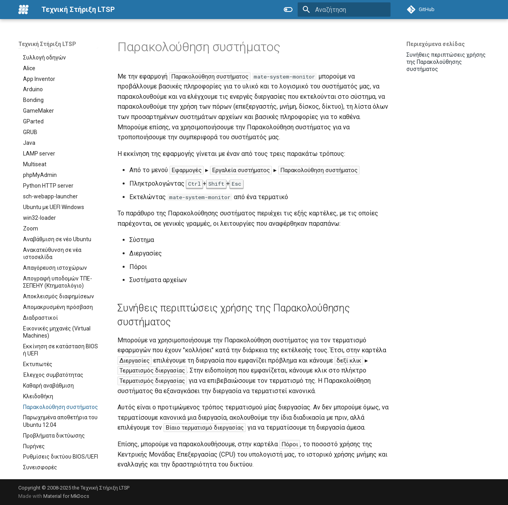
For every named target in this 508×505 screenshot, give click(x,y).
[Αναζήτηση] (344, 9)
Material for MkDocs (66, 496)
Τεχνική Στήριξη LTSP (47, 44)
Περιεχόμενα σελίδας (435, 44)
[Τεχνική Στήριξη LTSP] (23, 9)
